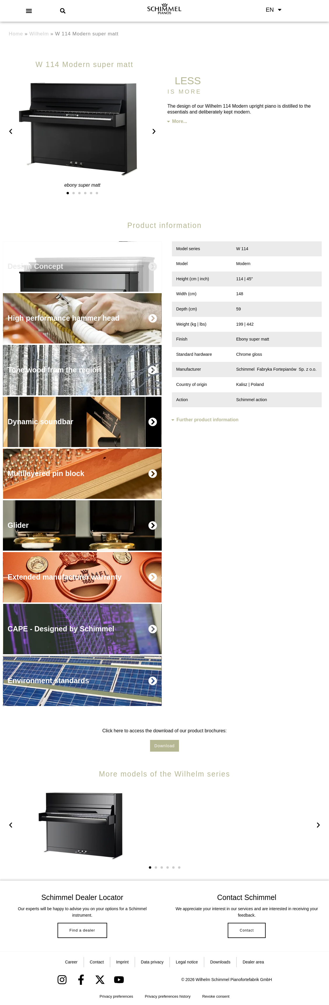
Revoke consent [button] (215, 996)
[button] (29, 11)
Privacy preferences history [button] (168, 996)
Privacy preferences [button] (116, 996)
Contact (247, 930)
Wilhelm (39, 34)
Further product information (208, 419)
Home (16, 34)
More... (179, 121)
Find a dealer (82, 930)
